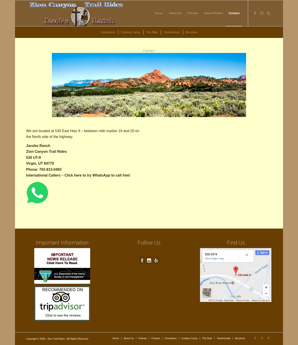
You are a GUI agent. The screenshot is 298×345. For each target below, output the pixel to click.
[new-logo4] (77, 13)
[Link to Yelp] (268, 13)
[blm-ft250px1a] (62, 266)
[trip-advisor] (62, 303)
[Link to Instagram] (261, 13)
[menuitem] (159, 13)
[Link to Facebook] (255, 13)
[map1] (236, 275)
